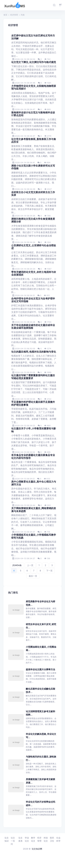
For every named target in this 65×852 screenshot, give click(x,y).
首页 (5, 15)
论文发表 (20, 839)
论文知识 (7, 839)
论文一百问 (13, 840)
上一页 (30, 565)
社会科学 (58, 839)
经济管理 (14, 15)
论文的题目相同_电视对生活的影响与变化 (33, 351)
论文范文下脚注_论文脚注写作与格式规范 (33, 62)
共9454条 (17, 565)
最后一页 (33, 576)
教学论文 (33, 839)
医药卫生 (52, 839)
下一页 (49, 570)
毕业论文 (27, 839)
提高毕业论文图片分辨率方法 (40, 669)
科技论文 (46, 839)
